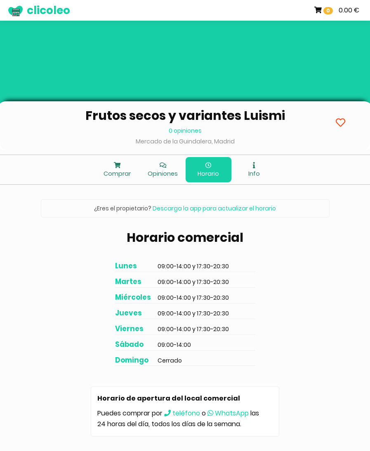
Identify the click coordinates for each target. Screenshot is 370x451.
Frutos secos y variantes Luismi (185, 115)
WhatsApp (228, 413)
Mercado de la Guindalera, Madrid (185, 141)
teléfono (182, 413)
